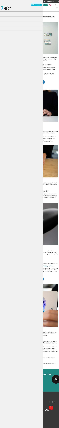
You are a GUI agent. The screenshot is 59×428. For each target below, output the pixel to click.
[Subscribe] (32, 382)
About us (3, 412)
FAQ (11, 401)
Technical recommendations (17, 403)
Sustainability (4, 411)
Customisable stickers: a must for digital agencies (15, 363)
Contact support (14, 405)
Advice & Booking (36, 4)
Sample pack (4, 401)
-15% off (45, 4)
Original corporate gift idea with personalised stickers (43, 363)
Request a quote (5, 403)
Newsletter (12, 407)
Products (37, 18)
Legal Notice (13, 414)
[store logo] (6, 8)
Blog (2, 414)
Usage (2, 409)
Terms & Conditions (14, 411)
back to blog (29, 366)
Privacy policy (13, 412)
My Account (13, 409)
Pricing (2, 407)
